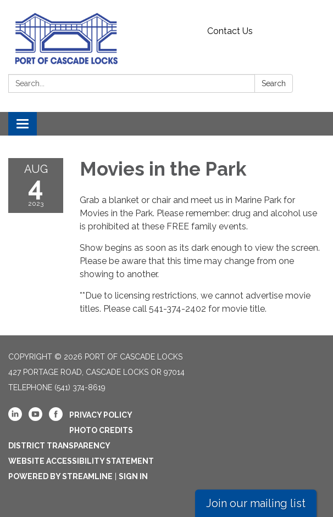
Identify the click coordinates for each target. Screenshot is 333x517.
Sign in (133, 476)
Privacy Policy (100, 415)
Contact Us (230, 31)
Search (274, 83)
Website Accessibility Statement (81, 461)
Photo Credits (101, 430)
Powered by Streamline (60, 476)
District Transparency (59, 445)
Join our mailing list (256, 503)
